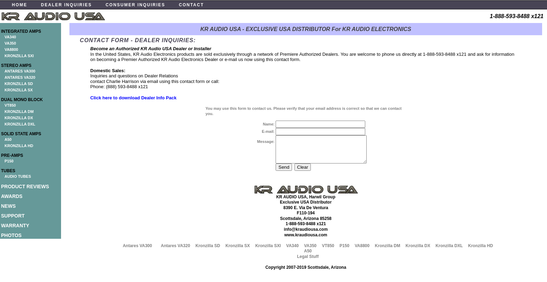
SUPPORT (13, 216)
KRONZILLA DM (19, 111)
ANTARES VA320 (20, 77)
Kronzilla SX (237, 251)
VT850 (10, 105)
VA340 (10, 37)
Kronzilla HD (480, 251)
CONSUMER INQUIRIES (135, 4)
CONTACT (191, 4)
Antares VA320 (175, 251)
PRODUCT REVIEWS (25, 186)
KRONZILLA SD (19, 84)
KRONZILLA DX (19, 118)
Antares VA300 (137, 251)
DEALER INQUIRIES (66, 4)
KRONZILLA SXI (19, 56)
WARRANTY (15, 225)
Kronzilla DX (418, 251)
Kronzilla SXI (268, 251)
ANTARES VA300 (20, 71)
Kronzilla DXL (449, 251)
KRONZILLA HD (19, 146)
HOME (19, 4)
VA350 (10, 43)
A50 (8, 139)
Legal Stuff (308, 261)
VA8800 (11, 49)
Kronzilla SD (207, 251)
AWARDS (11, 196)
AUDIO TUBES (18, 176)
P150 (9, 161)
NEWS (8, 206)
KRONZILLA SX (19, 90)
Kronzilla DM (387, 251)
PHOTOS (11, 235)
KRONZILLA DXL (20, 124)
